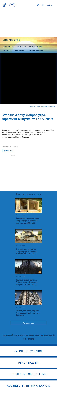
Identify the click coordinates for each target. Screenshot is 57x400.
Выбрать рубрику (35, 50)
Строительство (7, 151)
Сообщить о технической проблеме (42, 107)
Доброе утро (11, 40)
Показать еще (28, 323)
